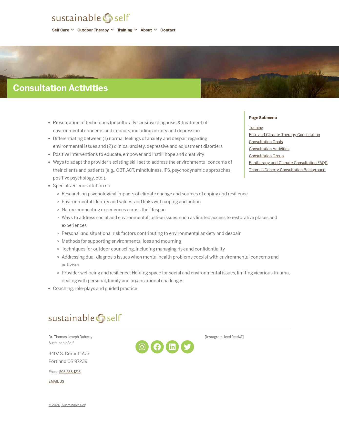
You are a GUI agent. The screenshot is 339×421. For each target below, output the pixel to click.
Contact (167, 30)
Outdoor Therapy (93, 30)
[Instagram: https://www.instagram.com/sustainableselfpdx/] (142, 346)
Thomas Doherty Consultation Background (287, 169)
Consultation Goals (266, 141)
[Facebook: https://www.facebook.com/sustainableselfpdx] (157, 346)
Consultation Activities (269, 148)
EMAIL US (56, 381)
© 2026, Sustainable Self (67, 405)
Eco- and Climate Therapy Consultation (284, 134)
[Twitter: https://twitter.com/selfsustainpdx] (187, 346)
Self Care (60, 30)
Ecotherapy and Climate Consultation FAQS (288, 162)
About (146, 30)
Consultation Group (266, 156)
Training (124, 30)
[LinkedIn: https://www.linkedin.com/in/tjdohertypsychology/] (172, 346)
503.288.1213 (70, 372)
